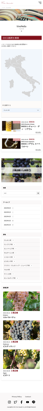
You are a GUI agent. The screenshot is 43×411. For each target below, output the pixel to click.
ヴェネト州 (9, 241)
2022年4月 (9, 217)
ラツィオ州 (9, 274)
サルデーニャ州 (10, 253)
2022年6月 (9, 208)
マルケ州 (8, 270)
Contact (28, 397)
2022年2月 (9, 225)
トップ (3, 7)
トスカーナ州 (10, 257)
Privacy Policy (17, 397)
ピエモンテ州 (10, 262)
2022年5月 (9, 213)
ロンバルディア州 (11, 278)
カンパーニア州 (10, 249)
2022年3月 (9, 221)
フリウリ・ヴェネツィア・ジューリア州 (18, 266)
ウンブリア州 (10, 245)
